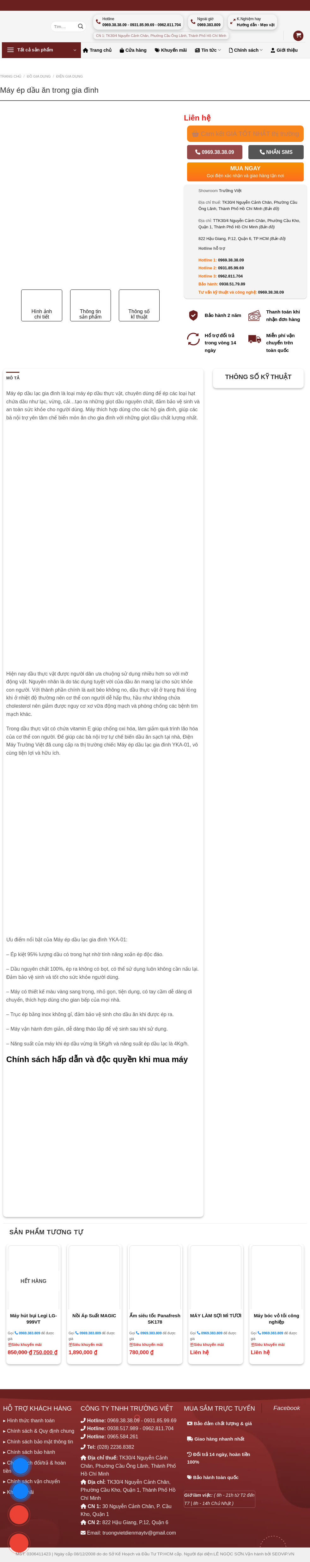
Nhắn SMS (276, 152)
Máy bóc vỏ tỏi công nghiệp (276, 1319)
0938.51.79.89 (232, 284)
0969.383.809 (27, 1333)
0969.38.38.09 (214, 152)
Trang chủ (97, 50)
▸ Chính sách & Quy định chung (38, 1431)
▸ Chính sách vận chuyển (31, 1481)
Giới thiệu (284, 50)
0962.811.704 (230, 276)
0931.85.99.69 (231, 268)
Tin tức (208, 50)
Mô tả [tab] (12, 378)
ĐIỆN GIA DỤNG (69, 76)
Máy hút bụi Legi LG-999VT (33, 1319)
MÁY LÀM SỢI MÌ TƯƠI (215, 1315)
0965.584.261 (122, 1436)
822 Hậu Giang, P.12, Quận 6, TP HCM (242, 238)
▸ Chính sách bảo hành (29, 1452)
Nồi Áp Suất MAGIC (94, 1315)
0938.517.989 (122, 1428)
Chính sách (246, 50)
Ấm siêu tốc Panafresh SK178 (155, 1319)
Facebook (286, 1408)
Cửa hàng (133, 50)
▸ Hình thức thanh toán (29, 1420)
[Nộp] (80, 26)
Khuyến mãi (171, 50)
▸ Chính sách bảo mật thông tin (38, 1441)
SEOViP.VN (283, 1554)
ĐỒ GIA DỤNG (39, 76)
